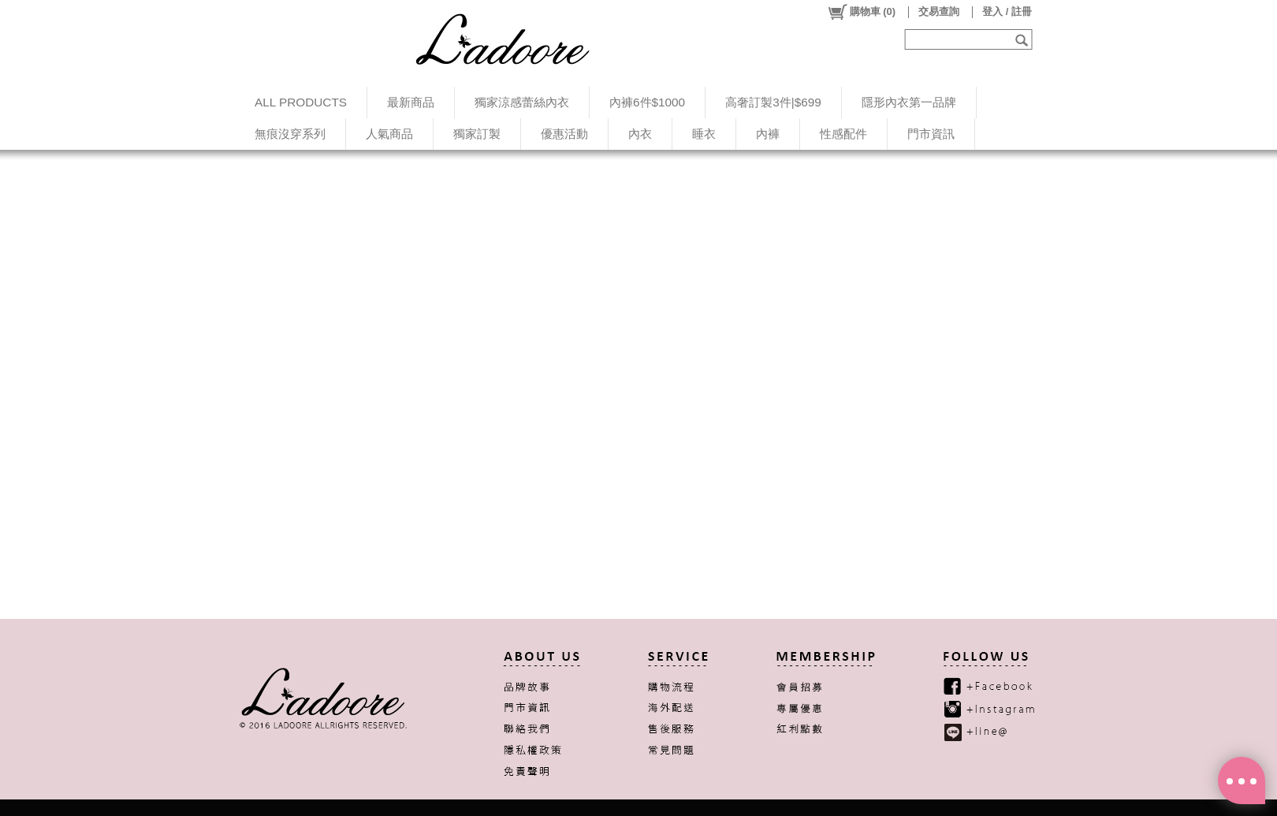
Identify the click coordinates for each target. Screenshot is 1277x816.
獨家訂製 (477, 133)
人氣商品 (389, 133)
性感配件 (843, 133)
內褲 (768, 133)
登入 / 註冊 (1007, 11)
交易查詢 (938, 11)
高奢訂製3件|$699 (773, 102)
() (861, 12)
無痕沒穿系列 (290, 133)
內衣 (640, 133)
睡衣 (704, 133)
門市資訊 (931, 133)
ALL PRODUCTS (301, 102)
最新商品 (410, 102)
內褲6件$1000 (647, 102)
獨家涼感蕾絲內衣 (522, 102)
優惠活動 (564, 133)
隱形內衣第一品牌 (909, 102)
